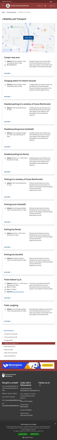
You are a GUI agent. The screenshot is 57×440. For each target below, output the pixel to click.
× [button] (55, 423)
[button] (28, 437)
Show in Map (28, 38)
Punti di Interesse (11, 12)
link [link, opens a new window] (43, 431)
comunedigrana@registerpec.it (10, 405)
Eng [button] (51, 1)
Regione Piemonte (6, 1)
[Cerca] (54, 6)
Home (3, 12)
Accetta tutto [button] (22, 434)
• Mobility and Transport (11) (11, 343)
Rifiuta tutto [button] (34, 434)
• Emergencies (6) (8, 340)
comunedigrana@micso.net (13, 400)
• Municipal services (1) (9, 346)
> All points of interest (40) (10, 334)
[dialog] (28, 431)
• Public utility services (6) (10, 353)
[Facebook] (44, 6)
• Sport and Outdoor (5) (9, 356)
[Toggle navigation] (3, 5)
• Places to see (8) (8, 350)
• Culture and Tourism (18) (10, 337)
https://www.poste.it (18, 292)
